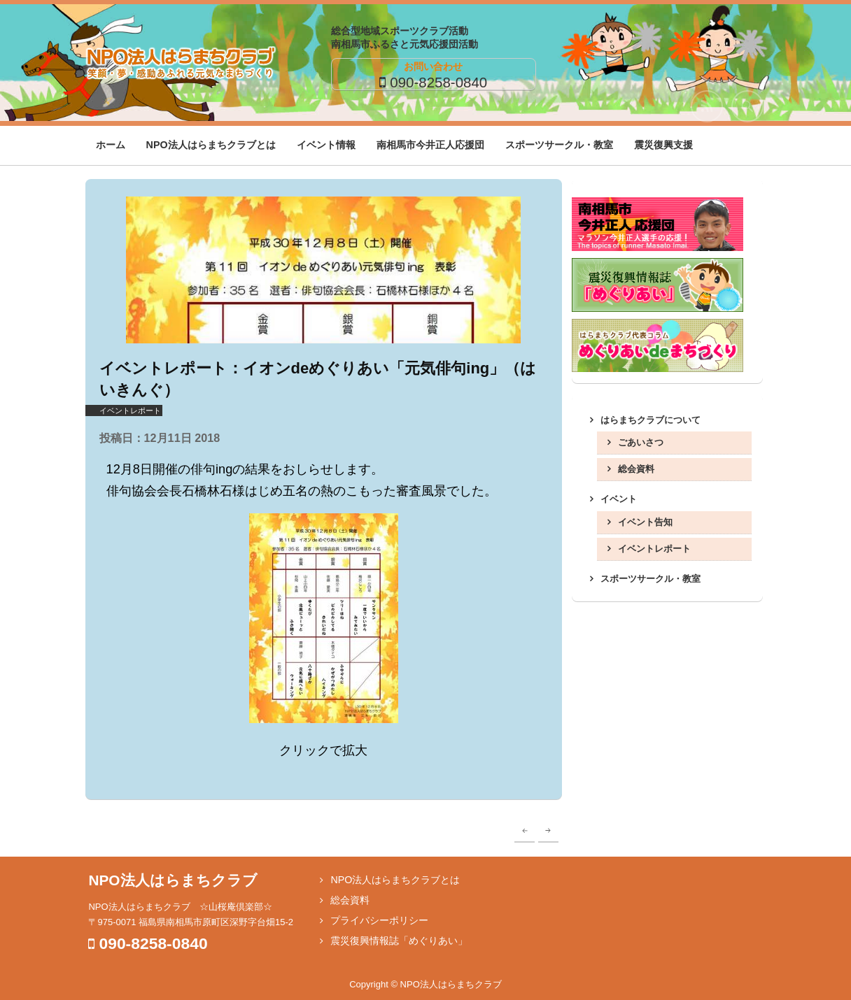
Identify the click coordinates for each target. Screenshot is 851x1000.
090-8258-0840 (438, 82)
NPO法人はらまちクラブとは (211, 144)
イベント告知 (645, 522)
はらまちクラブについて (650, 420)
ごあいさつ (640, 442)
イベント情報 (326, 144)
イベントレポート (130, 410)
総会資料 (636, 469)
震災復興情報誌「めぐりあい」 (398, 940)
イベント (618, 499)
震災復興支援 (663, 144)
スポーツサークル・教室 (559, 144)
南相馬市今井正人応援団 (430, 144)
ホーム (110, 144)
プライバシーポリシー (379, 920)
